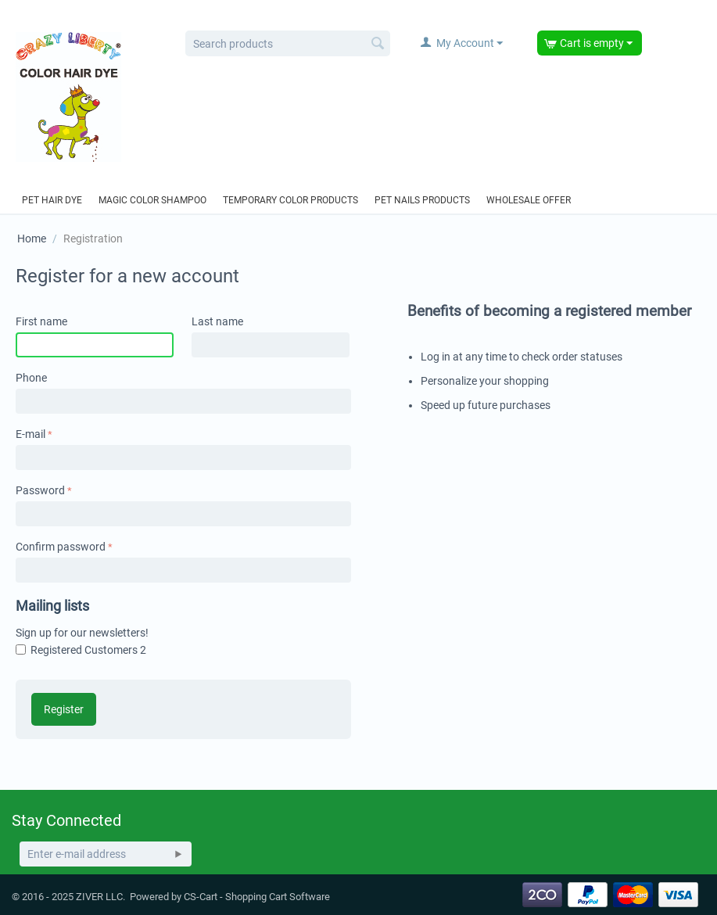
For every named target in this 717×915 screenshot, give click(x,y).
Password (40, 490)
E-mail (30, 434)
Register (64, 709)
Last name (217, 321)
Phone (31, 377)
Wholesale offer (528, 200)
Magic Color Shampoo (152, 200)
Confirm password (61, 546)
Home (31, 238)
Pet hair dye (52, 200)
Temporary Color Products (290, 200)
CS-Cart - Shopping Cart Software (257, 896)
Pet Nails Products (422, 200)
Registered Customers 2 (88, 650)
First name (41, 321)
